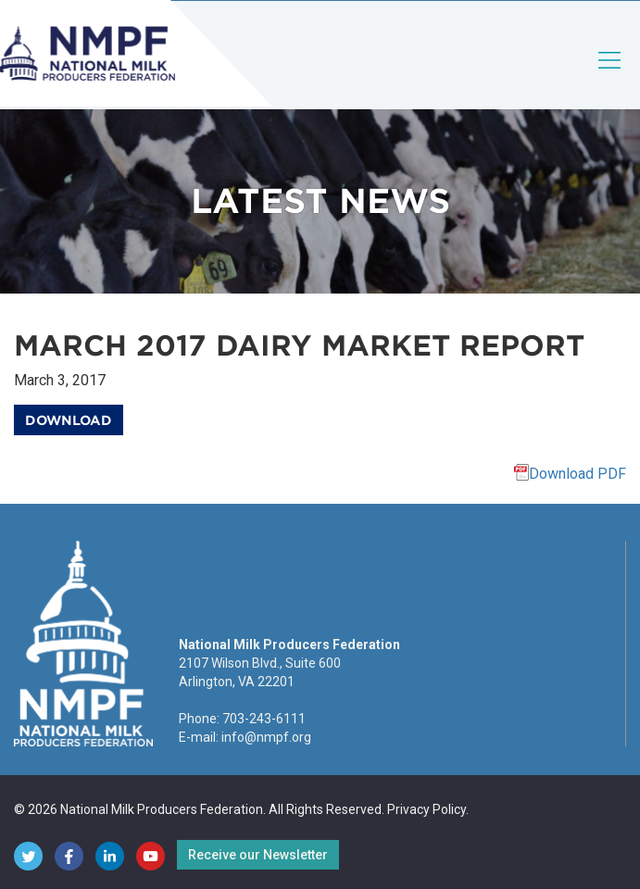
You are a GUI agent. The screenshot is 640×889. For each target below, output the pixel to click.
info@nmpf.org (266, 737)
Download (68, 420)
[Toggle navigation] (610, 75)
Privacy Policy (426, 809)
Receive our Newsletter (258, 854)
